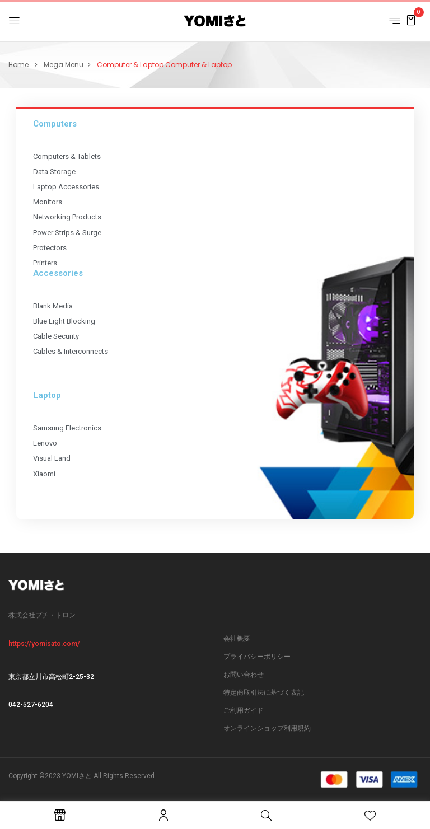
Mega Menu (63, 64)
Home (18, 64)
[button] (411, 20)
